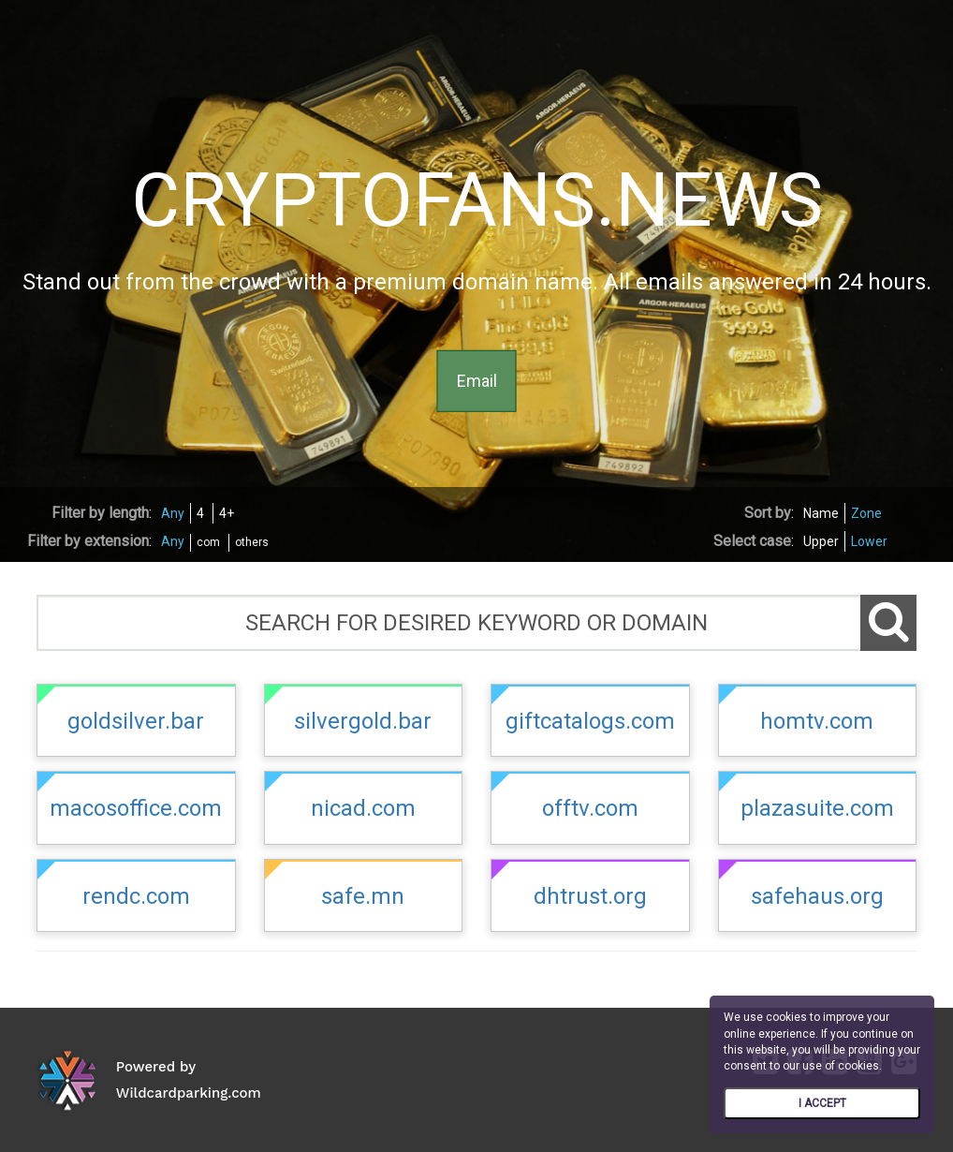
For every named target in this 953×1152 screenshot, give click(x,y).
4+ (226, 513)
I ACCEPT (822, 1103)
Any (172, 513)
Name (821, 513)
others (252, 542)
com (208, 542)
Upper (821, 541)
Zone (866, 513)
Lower (869, 541)
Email (477, 381)
